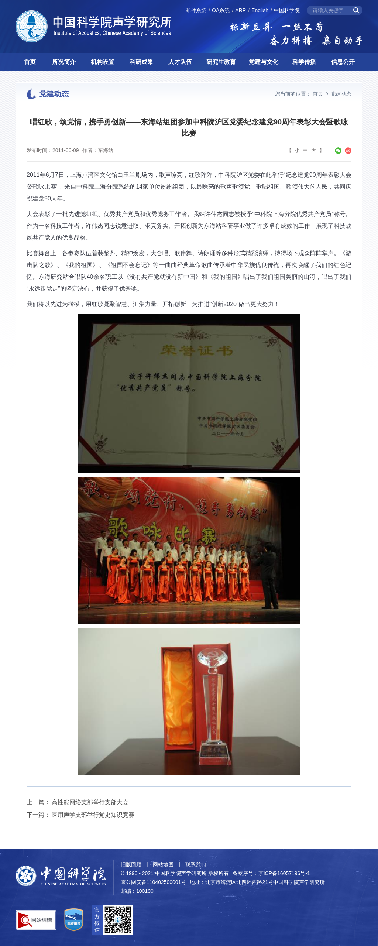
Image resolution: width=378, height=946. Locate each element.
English (259, 10)
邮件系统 (196, 10)
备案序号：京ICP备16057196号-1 (271, 873)
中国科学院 (287, 10)
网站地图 (163, 864)
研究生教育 (221, 62)
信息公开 (343, 62)
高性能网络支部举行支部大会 (90, 802)
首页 (30, 62)
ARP (240, 10)
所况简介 (64, 62)
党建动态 (341, 94)
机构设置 (102, 62)
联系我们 (195, 864)
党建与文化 (263, 62)
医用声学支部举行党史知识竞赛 (93, 815)
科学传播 (304, 62)
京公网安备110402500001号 (153, 882)
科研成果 (141, 62)
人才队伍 (180, 62)
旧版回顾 (131, 864)
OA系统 (221, 10)
